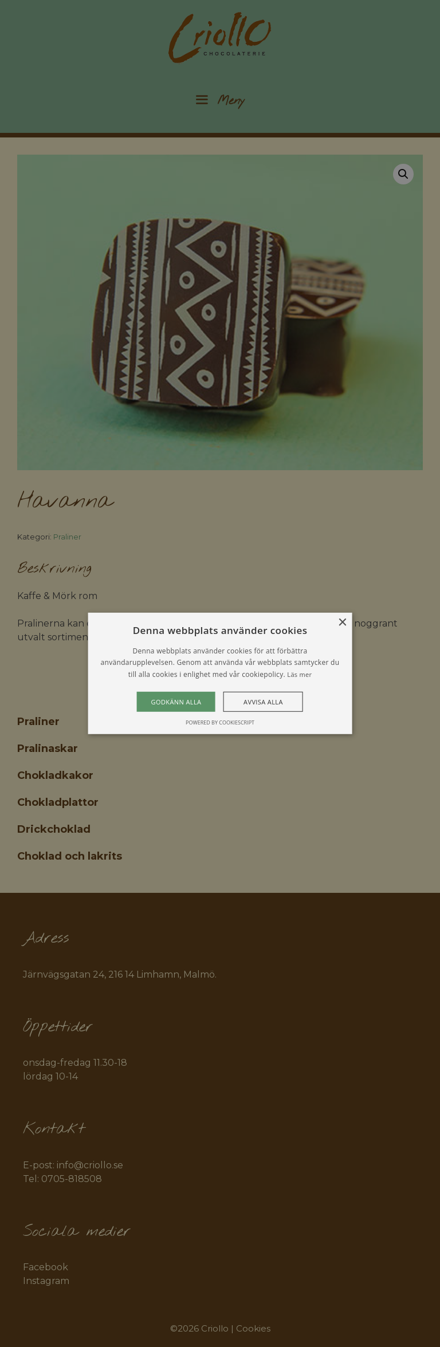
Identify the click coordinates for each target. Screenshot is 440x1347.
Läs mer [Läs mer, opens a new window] (299, 674)
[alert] (220, 673)
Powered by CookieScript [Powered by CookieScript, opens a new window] (220, 722)
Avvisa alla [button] (263, 702)
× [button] (341, 623)
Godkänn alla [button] (176, 702)
